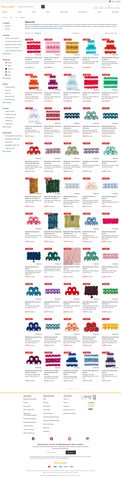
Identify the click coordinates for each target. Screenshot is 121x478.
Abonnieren (71, 452)
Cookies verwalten (28, 429)
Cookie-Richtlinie (28, 426)
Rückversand (27, 406)
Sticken (48, 12)
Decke (67, 24)
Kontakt (65, 402)
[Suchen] (43, 6)
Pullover (78, 24)
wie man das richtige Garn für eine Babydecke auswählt (46, 28)
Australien (72, 475)
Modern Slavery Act (68, 409)
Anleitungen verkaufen (69, 413)
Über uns (65, 399)
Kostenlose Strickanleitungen (51, 417)
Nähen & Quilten (64, 12)
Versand (25, 402)
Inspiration (46, 431)
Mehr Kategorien (83, 12)
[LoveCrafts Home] (60, 462)
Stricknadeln (46, 406)
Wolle (11, 17)
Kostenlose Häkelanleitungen (51, 420)
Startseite (4, 12)
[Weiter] (77, 388)
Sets (16, 17)
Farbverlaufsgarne (47, 26)
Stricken (20, 12)
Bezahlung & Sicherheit (30, 399)
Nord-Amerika (66, 475)
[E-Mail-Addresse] (55, 452)
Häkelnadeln (46, 409)
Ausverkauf (46, 427)
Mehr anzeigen (6, 53)
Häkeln (34, 12)
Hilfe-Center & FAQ (28, 409)
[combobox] (29, 6)
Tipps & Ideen (115, 12)
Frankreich (77, 475)
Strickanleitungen (48, 413)
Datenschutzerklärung (29, 418)
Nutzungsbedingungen (29, 422)
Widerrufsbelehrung (29, 433)
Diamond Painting (48, 424)
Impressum (66, 406)
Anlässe (99, 12)
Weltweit (60, 475)
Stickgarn (45, 402)
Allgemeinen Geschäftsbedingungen (30, 414)
